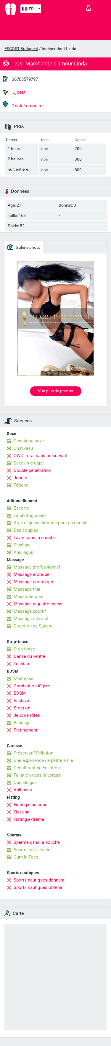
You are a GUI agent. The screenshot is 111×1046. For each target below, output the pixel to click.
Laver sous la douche (35, 537)
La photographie (30, 515)
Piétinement (25, 730)
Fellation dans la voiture (37, 775)
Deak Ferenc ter (23, 104)
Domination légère (32, 685)
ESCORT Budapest (21, 48)
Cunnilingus (25, 782)
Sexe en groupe (29, 463)
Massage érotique (31, 574)
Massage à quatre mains (38, 604)
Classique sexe (29, 441)
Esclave (21, 700)
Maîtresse (23, 678)
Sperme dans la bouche (37, 842)
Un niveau (23, 448)
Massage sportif (30, 611)
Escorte (21, 508)
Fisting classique (30, 804)
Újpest (14, 92)
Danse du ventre (29, 656)
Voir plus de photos (55, 390)
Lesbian (21, 663)
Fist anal (22, 812)
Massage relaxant (31, 618)
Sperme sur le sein (32, 849)
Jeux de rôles (27, 715)
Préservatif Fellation (33, 753)
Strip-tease (24, 649)
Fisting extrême (29, 819)
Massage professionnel (37, 567)
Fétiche (21, 485)
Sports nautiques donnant (39, 880)
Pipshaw (22, 545)
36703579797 (25, 79)
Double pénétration (32, 470)
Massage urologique (34, 581)
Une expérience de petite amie (43, 760)
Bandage (22, 722)
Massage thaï (27, 589)
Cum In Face (26, 857)
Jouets (20, 477)
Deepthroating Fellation (37, 767)
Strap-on (22, 708)
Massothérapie (28, 596)
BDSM (20, 693)
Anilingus (23, 790)
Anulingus (23, 552)
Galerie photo (23, 247)
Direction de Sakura (33, 626)
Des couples (26, 530)
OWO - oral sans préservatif (40, 455)
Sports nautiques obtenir (38, 887)
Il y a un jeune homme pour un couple (50, 523)
